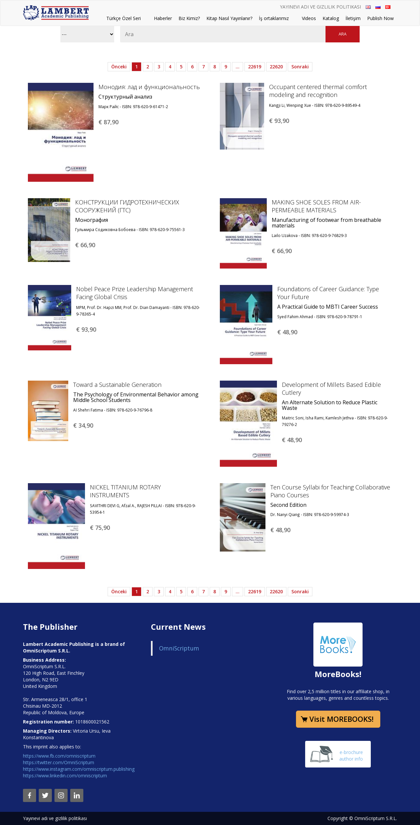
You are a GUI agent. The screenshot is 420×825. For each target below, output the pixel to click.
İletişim (353, 18)
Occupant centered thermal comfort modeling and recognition (318, 91)
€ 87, (108, 122)
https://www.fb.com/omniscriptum (59, 756)
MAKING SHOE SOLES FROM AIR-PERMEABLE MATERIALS (316, 206)
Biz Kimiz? (189, 18)
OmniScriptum (179, 648)
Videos (309, 18)
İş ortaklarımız (274, 18)
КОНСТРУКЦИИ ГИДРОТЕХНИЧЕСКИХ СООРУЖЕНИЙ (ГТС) (127, 206)
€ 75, (100, 527)
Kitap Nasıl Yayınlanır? (229, 18)
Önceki (119, 66)
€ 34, (83, 425)
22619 (254, 66)
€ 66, (85, 245)
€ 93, (279, 121)
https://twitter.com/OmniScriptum (58, 762)
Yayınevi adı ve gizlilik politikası (320, 7)
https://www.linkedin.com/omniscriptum (65, 775)
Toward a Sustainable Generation (117, 385)
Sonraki (300, 66)
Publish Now (380, 18)
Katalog (331, 18)
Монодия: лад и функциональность (149, 87)
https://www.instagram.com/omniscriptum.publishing (79, 769)
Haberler (163, 18)
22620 (276, 66)
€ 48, (287, 332)
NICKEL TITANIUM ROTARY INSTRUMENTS (125, 491)
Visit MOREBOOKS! (341, 719)
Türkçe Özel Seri (123, 18)
